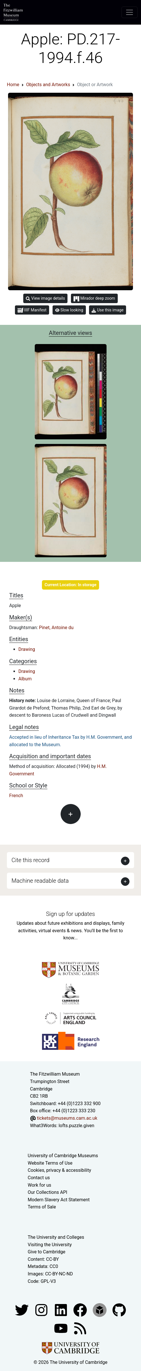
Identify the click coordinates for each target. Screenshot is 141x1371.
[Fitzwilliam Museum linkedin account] (80, 1309)
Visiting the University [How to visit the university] (50, 1244)
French (16, 795)
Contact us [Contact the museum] (39, 1177)
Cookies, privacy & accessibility (59, 1170)
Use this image (107, 310)
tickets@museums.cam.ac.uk (67, 1118)
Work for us (39, 1185)
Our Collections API (47, 1192)
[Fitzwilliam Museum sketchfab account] (100, 1309)
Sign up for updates (70, 913)
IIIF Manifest (32, 310)
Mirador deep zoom (94, 298)
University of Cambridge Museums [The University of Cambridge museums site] (63, 1155)
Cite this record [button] (30, 860)
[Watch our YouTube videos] (61, 1328)
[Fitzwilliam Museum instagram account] (42, 1309)
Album (25, 678)
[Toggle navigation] (129, 12)
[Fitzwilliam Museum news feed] (80, 1328)
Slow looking (69, 310)
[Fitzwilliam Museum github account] (119, 1309)
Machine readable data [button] (40, 880)
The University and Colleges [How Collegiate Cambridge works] (56, 1237)
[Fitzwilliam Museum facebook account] (61, 1309)
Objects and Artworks (48, 84)
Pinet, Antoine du (56, 627)
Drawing (26, 649)
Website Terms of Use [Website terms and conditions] (50, 1163)
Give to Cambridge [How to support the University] (46, 1252)
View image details (45, 298)
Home (13, 84)
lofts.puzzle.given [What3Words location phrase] (76, 1125)
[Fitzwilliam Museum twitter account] (22, 1309)
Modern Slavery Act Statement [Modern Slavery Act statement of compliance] (59, 1199)
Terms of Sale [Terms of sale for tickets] (42, 1207)
